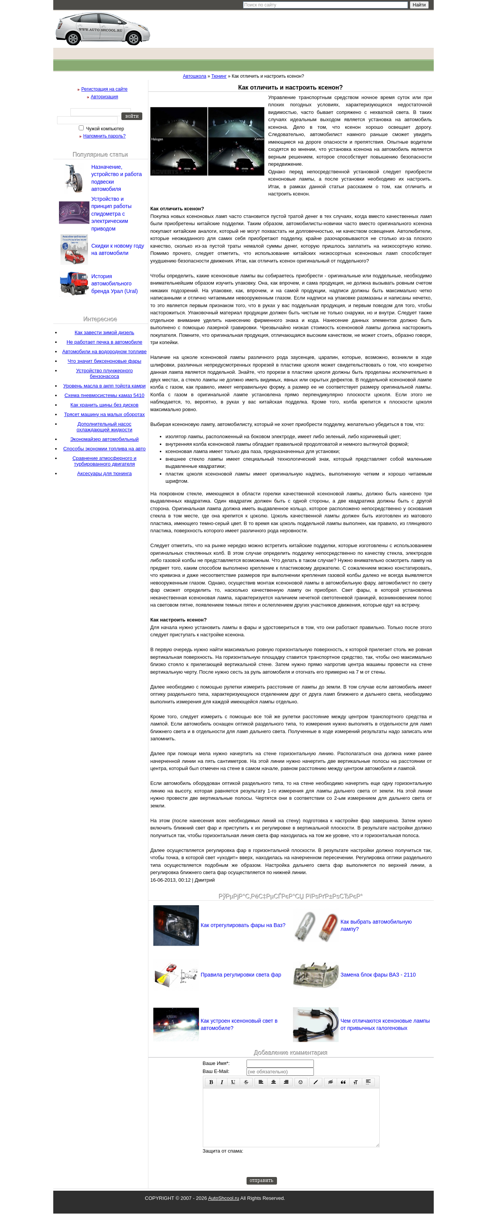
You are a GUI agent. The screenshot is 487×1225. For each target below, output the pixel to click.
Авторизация (104, 96)
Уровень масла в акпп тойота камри (104, 386)
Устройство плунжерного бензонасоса (104, 373)
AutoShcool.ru (223, 1209)
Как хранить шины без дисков (104, 405)
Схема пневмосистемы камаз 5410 (104, 395)
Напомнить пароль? (104, 136)
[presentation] (304, 1173)
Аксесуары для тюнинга (104, 473)
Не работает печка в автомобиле (104, 342)
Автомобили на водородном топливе (104, 351)
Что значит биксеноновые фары (105, 361)
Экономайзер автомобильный (104, 439)
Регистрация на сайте (104, 89)
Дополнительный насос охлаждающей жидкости (104, 426)
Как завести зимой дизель (104, 332)
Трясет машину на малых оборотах (104, 414)
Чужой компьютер (104, 128)
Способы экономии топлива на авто (104, 449)
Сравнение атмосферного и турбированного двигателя (104, 461)
